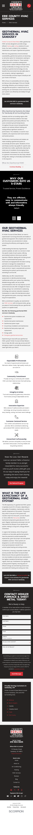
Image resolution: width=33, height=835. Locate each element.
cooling (16, 46)
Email (4, 631)
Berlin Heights (13, 703)
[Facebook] (18, 790)
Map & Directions (16, 753)
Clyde (10, 712)
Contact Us (16, 782)
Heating (16, 770)
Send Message (16, 674)
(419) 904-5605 (10, 575)
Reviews (16, 776)
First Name (5, 616)
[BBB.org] (22, 790)
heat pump (16, 518)
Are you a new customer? (9, 641)
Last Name (5, 621)
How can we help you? (8, 647)
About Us (16, 763)
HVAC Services (16, 773)
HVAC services (8, 303)
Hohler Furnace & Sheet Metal (10, 42)
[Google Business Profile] (11, 790)
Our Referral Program (16, 483)
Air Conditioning (16, 766)
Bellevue (11, 700)
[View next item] (19, 218)
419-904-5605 (16, 742)
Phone (4, 626)
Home (16, 760)
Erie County (12, 715)
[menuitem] (9, 807)
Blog (16, 779)
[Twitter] (15, 790)
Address (5, 636)
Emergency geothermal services (13, 335)
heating (9, 46)
